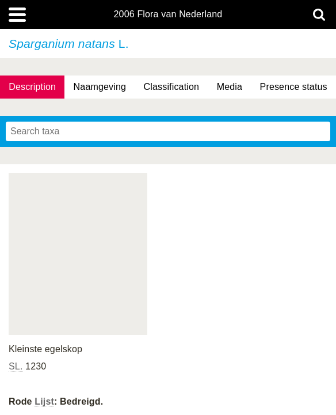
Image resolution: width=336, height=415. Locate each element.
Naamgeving (100, 87)
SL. (16, 366)
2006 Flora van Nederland (168, 14)
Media (229, 87)
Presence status (293, 87)
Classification (172, 87)
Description (32, 87)
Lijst (44, 401)
